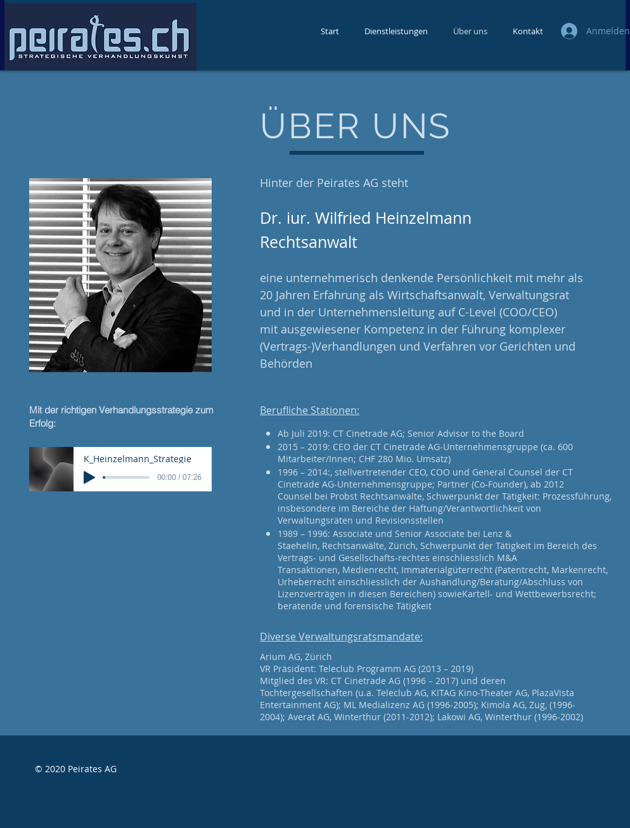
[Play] (89, 477)
